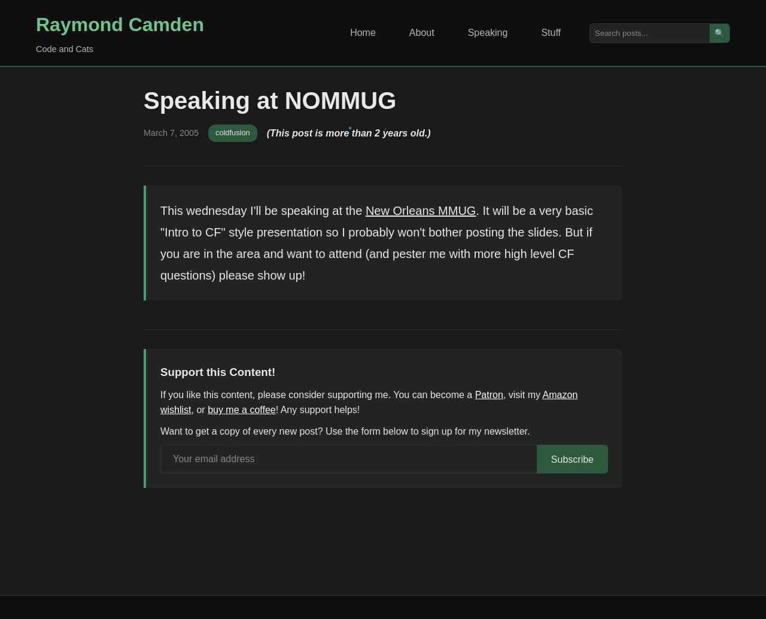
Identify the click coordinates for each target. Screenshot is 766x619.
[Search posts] (650, 33)
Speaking (488, 33)
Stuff (551, 33)
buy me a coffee (242, 410)
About (421, 33)
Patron (489, 395)
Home (363, 33)
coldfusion (232, 132)
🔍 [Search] (720, 33)
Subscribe (572, 459)
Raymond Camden (120, 24)
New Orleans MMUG (421, 210)
